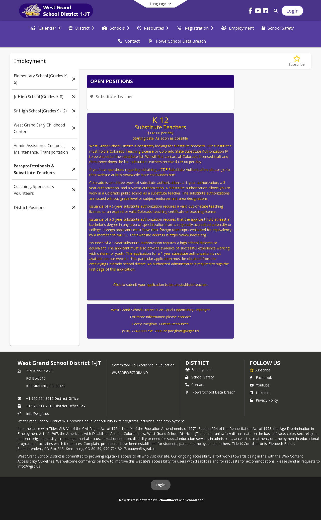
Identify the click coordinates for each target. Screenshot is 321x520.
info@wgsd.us (37, 413)
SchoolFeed (194, 500)
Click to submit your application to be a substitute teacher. (160, 284)
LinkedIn (259, 392)
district (197, 362)
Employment (198, 369)
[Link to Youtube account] (258, 11)
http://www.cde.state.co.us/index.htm (145, 174)
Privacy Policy (264, 400)
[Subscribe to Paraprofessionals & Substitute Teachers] (297, 61)
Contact (194, 384)
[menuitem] (45, 27)
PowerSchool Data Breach (210, 392)
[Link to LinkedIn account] (265, 11)
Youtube (259, 385)
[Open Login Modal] (292, 10)
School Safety (199, 377)
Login (161, 484)
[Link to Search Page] (275, 10)
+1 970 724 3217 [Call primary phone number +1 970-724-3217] (39, 398)
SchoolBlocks (167, 500)
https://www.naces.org (188, 235)
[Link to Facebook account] (250, 11)
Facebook (261, 377)
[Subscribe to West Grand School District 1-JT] (260, 370)
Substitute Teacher (114, 96)
